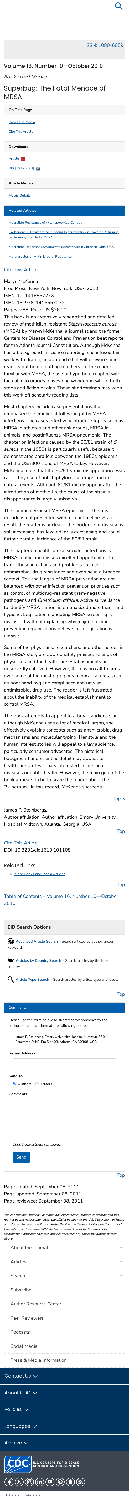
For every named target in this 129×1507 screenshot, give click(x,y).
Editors (46, 1084)
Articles (19, 1262)
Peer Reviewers (27, 1318)
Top (119, 798)
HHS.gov (12, 1494)
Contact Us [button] (21, 1376)
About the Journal (29, 1247)
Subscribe (21, 1290)
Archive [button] (16, 1442)
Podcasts (20, 1332)
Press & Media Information (39, 1360)
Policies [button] (16, 1409)
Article (17, 158)
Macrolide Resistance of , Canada (45, 222)
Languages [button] (21, 1426)
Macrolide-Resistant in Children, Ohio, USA (61, 246)
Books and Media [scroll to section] (22, 122)
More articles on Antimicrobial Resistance (40, 256)
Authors (24, 1084)
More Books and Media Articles (39, 874)
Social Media (24, 1346)
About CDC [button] (21, 1392)
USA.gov (33, 1494)
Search (18, 1276)
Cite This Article (21, 131)
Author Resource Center (36, 1304)
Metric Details (19, 195)
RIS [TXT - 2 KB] (24, 168)
